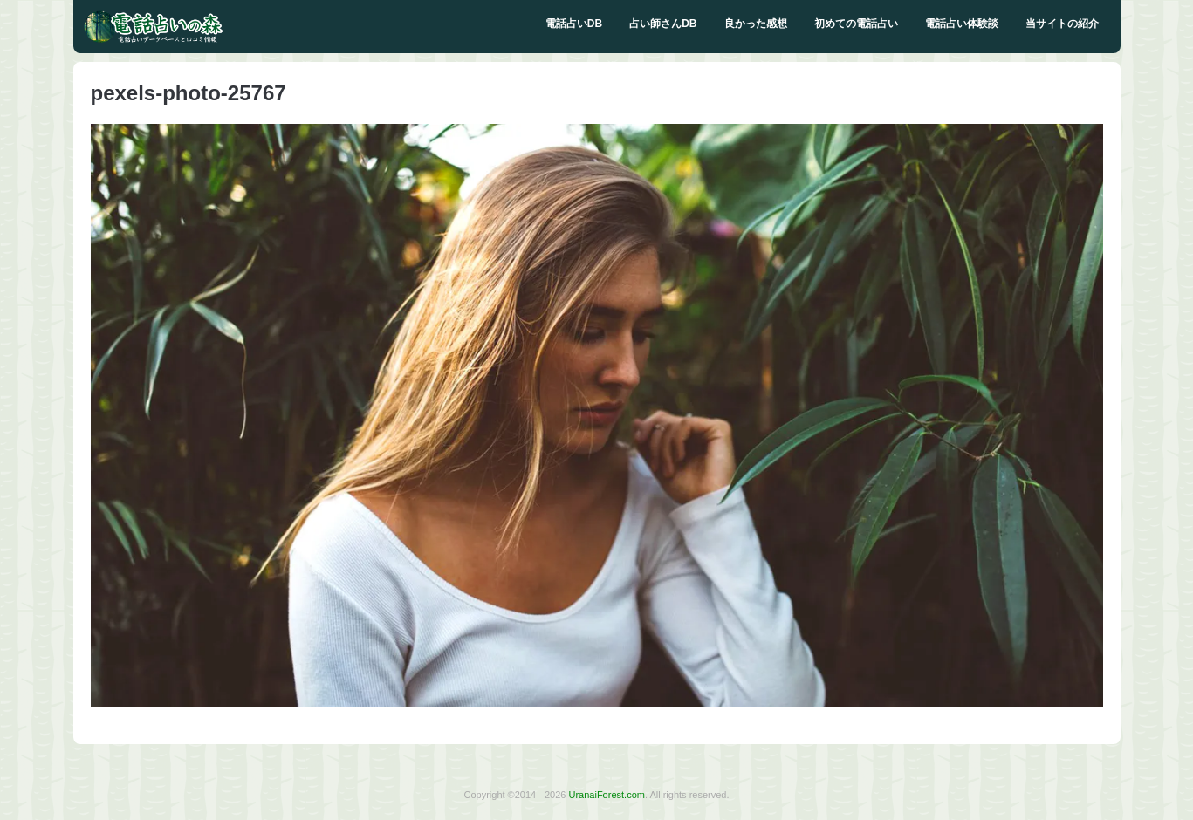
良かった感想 (755, 23)
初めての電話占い (856, 23)
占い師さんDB (662, 23)
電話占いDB (573, 23)
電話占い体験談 (961, 23)
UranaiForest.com (607, 794)
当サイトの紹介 (1062, 23)
